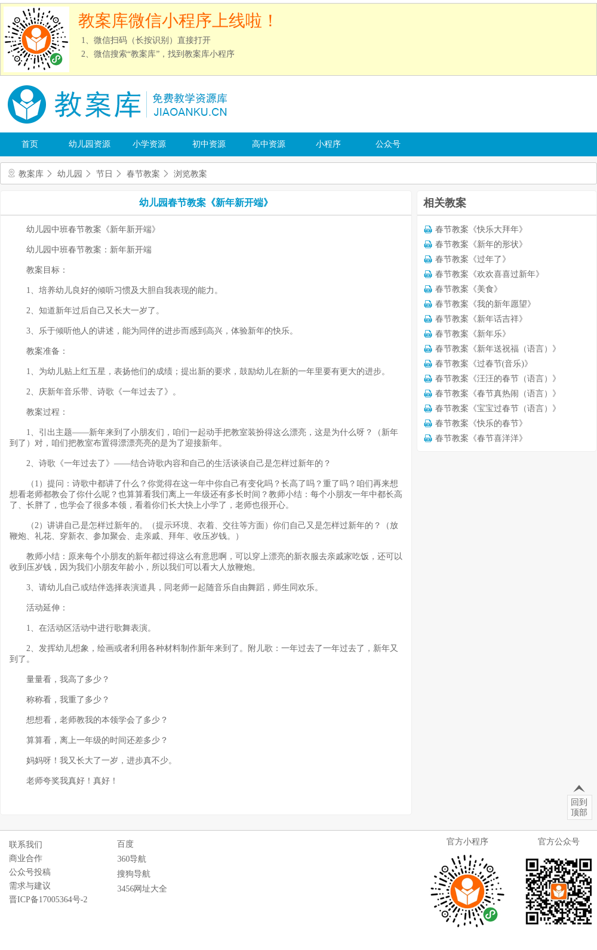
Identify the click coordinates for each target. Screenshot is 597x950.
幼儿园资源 (89, 144)
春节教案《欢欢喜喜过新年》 (489, 274)
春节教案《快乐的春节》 (481, 423)
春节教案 (143, 173)
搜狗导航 (133, 873)
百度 (125, 844)
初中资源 (209, 144)
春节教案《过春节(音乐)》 (484, 363)
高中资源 (268, 144)
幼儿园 (69, 173)
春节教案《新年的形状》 (481, 244)
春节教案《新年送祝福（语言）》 (498, 348)
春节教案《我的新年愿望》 (485, 304)
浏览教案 (190, 173)
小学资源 (149, 144)
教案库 (31, 173)
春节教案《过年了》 (472, 259)
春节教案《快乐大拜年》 (481, 229)
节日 (104, 173)
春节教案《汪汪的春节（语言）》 (498, 378)
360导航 (131, 859)
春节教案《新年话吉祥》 (481, 318)
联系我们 (25, 844)
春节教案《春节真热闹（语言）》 (498, 393)
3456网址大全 (142, 888)
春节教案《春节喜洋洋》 (481, 438)
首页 (29, 144)
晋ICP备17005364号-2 (48, 899)
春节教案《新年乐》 (472, 333)
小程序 (328, 144)
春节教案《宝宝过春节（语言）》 (498, 408)
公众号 (388, 144)
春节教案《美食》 (468, 289)
